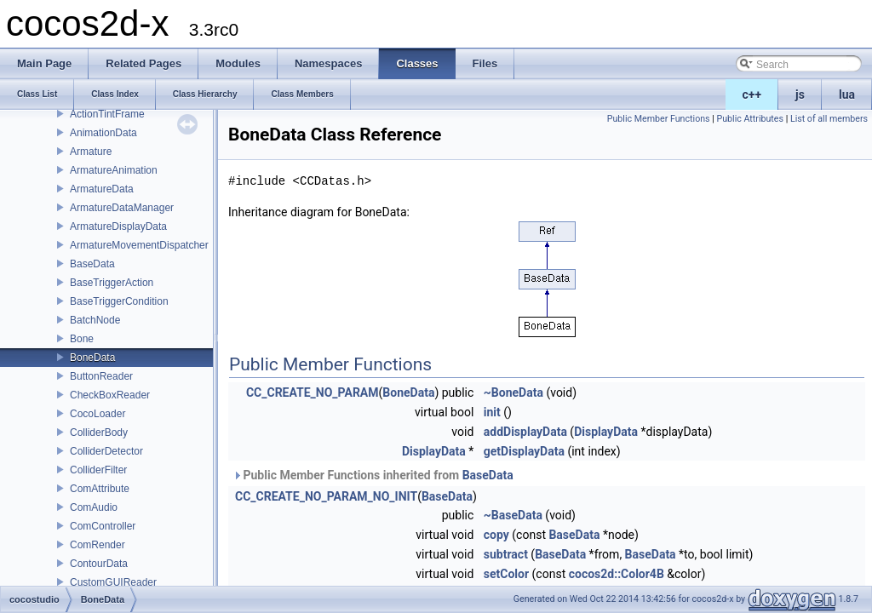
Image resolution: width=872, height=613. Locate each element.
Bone (82, 339)
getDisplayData (524, 451)
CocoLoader (97, 414)
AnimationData (103, 133)
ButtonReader (101, 376)
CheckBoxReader (110, 395)
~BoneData (513, 392)
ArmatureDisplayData (118, 226)
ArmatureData (102, 189)
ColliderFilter (98, 470)
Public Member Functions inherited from (372, 475)
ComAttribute (99, 489)
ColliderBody (99, 432)
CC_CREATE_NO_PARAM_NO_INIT (326, 496)
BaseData (92, 264)
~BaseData (513, 515)
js (800, 94)
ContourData (99, 564)
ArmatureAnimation (114, 170)
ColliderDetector (106, 451)
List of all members (829, 118)
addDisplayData (525, 431)
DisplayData (606, 431)
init (492, 412)
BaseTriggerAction (111, 283)
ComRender (97, 545)
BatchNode (95, 320)
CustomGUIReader (113, 582)
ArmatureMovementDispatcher (139, 245)
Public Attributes (749, 118)
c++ (752, 94)
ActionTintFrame (107, 114)
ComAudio (94, 507)
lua (847, 94)
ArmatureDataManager (122, 208)
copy (496, 534)
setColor (506, 574)
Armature (91, 152)
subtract (506, 554)
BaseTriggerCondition (119, 301)
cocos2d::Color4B (616, 574)
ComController (102, 526)
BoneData (92, 358)
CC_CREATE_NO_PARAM (312, 392)
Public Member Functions (658, 118)
